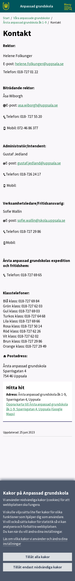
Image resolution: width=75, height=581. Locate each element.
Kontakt (55, 22)
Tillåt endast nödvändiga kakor (37, 569)
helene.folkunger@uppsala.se (39, 63)
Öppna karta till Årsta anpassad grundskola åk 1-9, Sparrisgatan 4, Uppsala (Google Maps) (37, 409)
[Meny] (68, 6)
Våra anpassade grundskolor (31, 18)
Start (6, 18)
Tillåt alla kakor (37, 559)
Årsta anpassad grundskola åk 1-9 (25, 22)
